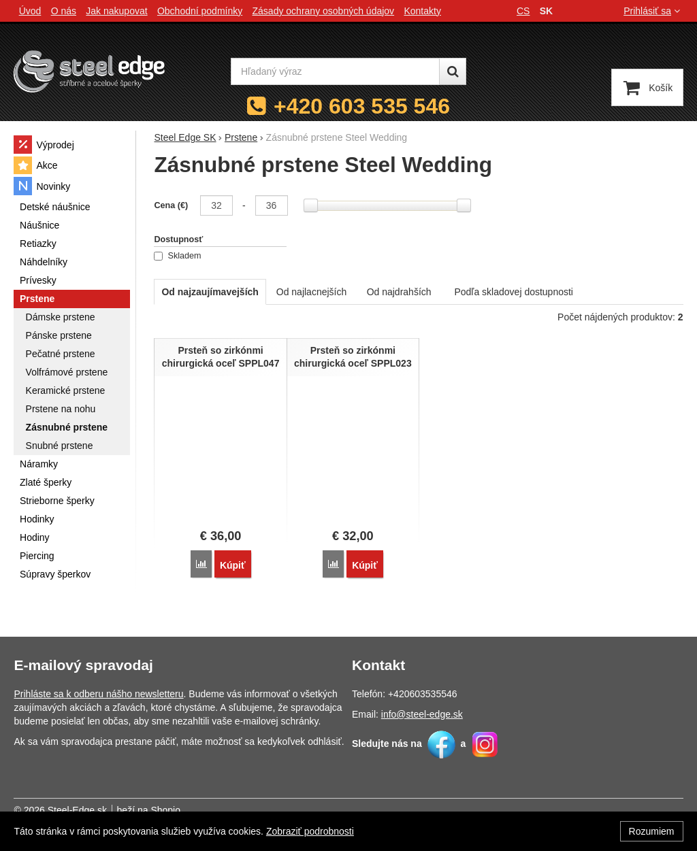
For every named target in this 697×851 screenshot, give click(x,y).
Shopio (165, 808)
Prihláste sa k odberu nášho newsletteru (98, 692)
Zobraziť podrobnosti (310, 831)
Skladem (177, 256)
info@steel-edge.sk (422, 712)
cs (523, 10)
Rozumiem (652, 831)
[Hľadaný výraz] (335, 71)
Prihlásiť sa (653, 10)
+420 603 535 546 (362, 106)
